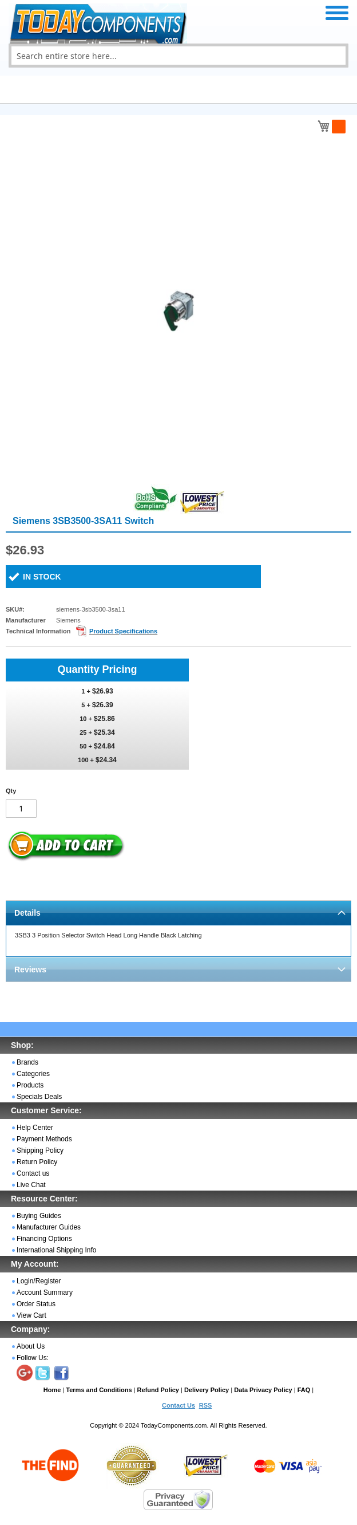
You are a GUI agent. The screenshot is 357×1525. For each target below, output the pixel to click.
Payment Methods (44, 1139)
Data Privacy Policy (263, 1389)
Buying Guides (39, 1216)
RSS (205, 1405)
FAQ (304, 1389)
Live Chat (31, 1185)
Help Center (35, 1128)
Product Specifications (123, 631)
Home (52, 1389)
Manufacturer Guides (49, 1227)
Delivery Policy (206, 1389)
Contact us (33, 1173)
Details (27, 912)
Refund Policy (158, 1389)
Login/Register (39, 1281)
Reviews (30, 969)
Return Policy (37, 1162)
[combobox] (178, 56)
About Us (31, 1346)
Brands (27, 1062)
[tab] (178, 912)
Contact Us (178, 1405)
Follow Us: (33, 1358)
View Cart (31, 1315)
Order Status (36, 1304)
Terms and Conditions (99, 1389)
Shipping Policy (40, 1150)
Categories (33, 1074)
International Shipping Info (56, 1250)
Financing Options (44, 1239)
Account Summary (45, 1292)
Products (30, 1085)
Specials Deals (39, 1097)
